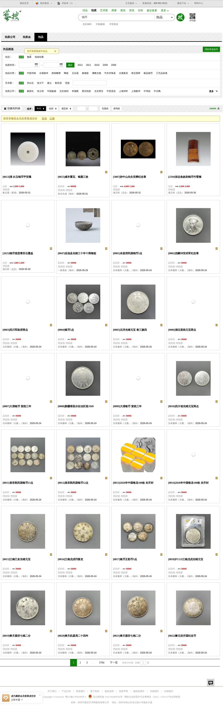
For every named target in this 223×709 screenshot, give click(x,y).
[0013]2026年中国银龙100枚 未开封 (133, 482)
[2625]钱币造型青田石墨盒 (18, 253)
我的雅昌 (44, 3)
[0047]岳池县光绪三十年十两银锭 (77, 253)
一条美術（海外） (67, 270)
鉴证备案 (152, 10)
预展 (29, 57)
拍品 (40, 37)
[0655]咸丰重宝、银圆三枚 (73, 176)
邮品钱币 (148, 73)
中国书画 (31, 73)
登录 (44, 118)
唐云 (49, 83)
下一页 (114, 662)
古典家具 (123, 73)
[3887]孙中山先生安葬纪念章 (129, 176)
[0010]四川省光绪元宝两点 (183, 406)
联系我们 (80, 691)
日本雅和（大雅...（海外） (126, 270)
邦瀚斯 (75, 91)
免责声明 (123, 691)
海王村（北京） (121, 192)
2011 (88, 65)
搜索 (180, 17)
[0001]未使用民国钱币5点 (127, 253)
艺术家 (104, 10)
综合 (85, 10)
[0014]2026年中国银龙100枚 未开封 (188, 482)
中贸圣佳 (113, 24)
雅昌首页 (24, 3)
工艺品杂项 (161, 73)
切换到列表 (13, 108)
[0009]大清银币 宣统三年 (127, 406)
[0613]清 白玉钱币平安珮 (17, 176)
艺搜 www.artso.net (12, 17)
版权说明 (109, 691)
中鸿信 (147, 91)
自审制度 (175, 697)
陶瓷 (66, 73)
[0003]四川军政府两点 (15, 329)
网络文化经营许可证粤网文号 (147, 697)
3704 (101, 662)
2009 (105, 65)
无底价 (105, 108)
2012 (80, 65)
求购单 (68, 3)
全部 (21, 57)
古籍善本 (43, 73)
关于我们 (52, 691)
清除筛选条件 (211, 49)
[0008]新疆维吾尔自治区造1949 (76, 406)
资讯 (131, 10)
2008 (113, 65)
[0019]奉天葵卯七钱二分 (16, 635)
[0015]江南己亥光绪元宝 (16, 559)
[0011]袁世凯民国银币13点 (18, 482)
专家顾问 (154, 691)
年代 (39, 108)
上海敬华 (135, 91)
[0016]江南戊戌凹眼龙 (70, 559)
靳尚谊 (58, 83)
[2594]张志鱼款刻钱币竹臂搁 (184, 176)
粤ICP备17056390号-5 (75, 697)
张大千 (40, 83)
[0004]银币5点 (66, 329)
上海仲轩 (123, 91)
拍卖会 (27, 37)
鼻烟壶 (85, 73)
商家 (114, 10)
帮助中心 (198, 3)
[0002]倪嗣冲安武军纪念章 (183, 253)
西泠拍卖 (86, 91)
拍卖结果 (39, 57)
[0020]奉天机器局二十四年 (73, 635)
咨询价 (116, 108)
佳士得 (40, 91)
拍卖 (94, 10)
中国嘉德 (100, 24)
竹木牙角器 (110, 73)
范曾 (67, 83)
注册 (52, 118)
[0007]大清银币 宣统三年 (17, 406)
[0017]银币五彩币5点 (125, 559)
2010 (96, 65)
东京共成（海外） (67, 194)
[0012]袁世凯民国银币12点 (73, 482)
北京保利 (87, 24)
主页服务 (129, 3)
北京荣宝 (98, 91)
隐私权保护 (138, 691)
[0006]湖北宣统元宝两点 (182, 329)
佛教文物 (96, 73)
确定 (70, 65)
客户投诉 (94, 691)
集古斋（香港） (10, 192)
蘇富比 (30, 91)
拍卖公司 (10, 37)
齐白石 (30, 83)
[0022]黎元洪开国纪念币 (182, 635)
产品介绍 (66, 691)
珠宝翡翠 (135, 73)
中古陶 (157, 91)
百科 (140, 10)
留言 (210, 682)
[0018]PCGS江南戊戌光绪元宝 (185, 559)
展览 (123, 10)
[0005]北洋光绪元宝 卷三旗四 (130, 329)
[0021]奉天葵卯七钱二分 (127, 635)
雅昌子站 (181, 3)
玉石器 (75, 73)
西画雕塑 (56, 73)
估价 (51, 108)
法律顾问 (168, 691)
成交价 (64, 108)
